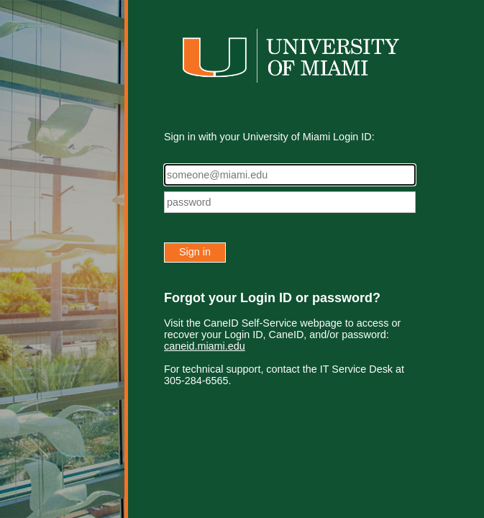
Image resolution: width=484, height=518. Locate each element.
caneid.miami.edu (204, 346)
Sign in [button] (195, 252)
